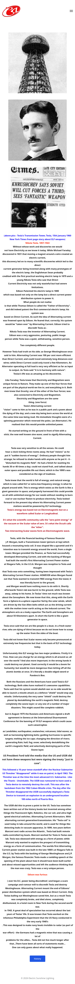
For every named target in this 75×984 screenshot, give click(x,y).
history (37, 958)
